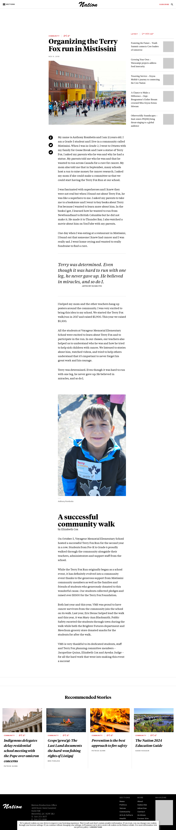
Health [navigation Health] (123, 819)
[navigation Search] (172, 5)
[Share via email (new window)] (51, 152)
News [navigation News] (122, 802)
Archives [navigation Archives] (141, 815)
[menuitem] (164, 5)
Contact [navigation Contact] (141, 812)
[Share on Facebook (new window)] (50, 137)
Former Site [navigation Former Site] (143, 819)
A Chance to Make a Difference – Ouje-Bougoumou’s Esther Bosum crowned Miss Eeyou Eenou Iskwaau (144, 99)
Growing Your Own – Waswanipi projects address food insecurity (143, 63)
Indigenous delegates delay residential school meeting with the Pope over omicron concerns (21, 750)
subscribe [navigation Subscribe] (164, 5)
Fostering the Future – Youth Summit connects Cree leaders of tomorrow (145, 46)
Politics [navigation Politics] (123, 805)
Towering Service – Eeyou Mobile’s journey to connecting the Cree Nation (145, 79)
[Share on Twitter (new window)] (50, 145)
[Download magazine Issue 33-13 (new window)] (164, 812)
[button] (9, 4)
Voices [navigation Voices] (123, 808)
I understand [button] (95, 827)
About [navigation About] (140, 802)
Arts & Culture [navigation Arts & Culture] (126, 815)
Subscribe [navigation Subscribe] (142, 805)
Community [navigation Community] (125, 812)
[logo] (88, 6)
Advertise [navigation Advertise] (142, 808)
